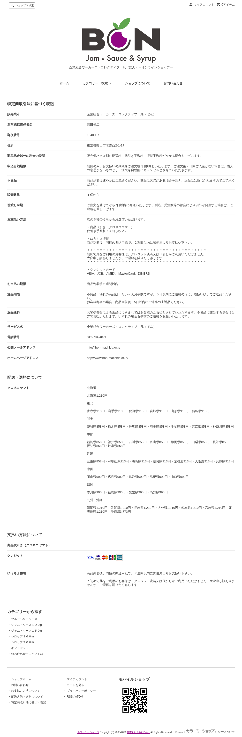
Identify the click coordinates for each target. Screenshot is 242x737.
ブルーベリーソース (24, 619)
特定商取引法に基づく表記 (28, 702)
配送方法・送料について (27, 696)
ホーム (64, 83)
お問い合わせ (173, 83)
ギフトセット (20, 648)
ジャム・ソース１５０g (26, 630)
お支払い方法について (25, 691)
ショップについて (137, 83)
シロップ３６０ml (23, 636)
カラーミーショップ (88, 732)
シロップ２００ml (23, 642)
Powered (205, 732)
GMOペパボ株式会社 (138, 732)
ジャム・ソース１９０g (26, 625)
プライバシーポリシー (81, 691)
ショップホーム (21, 679)
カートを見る (75, 685)
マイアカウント (204, 4)
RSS (70, 696)
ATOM (79, 696)
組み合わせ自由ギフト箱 (27, 654)
